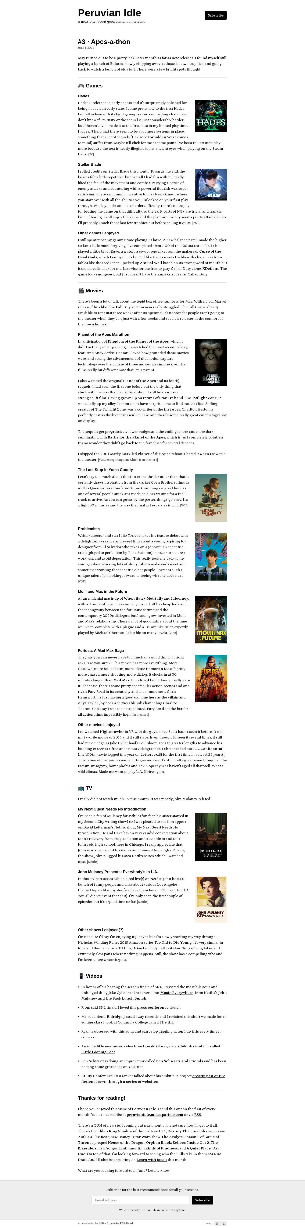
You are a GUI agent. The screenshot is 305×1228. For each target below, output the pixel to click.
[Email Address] (141, 1200)
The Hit (166, 1022)
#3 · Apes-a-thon (104, 42)
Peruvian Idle (109, 12)
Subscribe (215, 15)
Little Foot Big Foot (98, 1052)
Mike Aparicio (109, 1223)
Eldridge (114, 1017)
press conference (153, 1007)
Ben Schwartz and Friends (179, 1061)
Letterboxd (150, 754)
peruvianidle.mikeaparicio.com (155, 1115)
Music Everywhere (176, 993)
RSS (197, 1115)
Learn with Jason (152, 1160)
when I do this (186, 1031)
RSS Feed (126, 1223)
